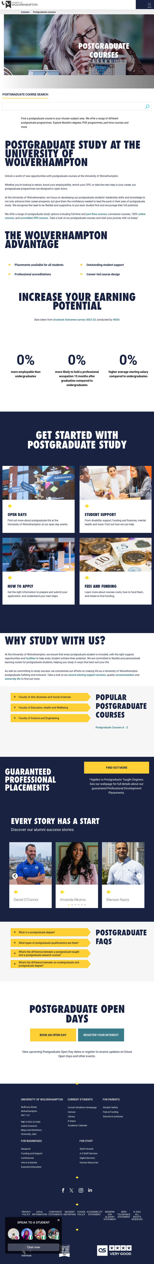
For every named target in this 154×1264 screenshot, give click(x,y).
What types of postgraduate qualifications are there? (46, 942)
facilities (31, 658)
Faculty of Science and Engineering (36, 718)
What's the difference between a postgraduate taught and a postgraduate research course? (46, 953)
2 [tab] (72, 904)
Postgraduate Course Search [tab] (25, 94)
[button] (33, 1247)
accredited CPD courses (34, 218)
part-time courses (96, 214)
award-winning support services (87, 674)
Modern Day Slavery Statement (110, 1215)
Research (26, 1148)
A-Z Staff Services (88, 1153)
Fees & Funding (110, 1111)
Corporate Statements (55, 1213)
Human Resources (89, 1162)
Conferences (27, 1157)
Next (139, 876)
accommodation (124, 674)
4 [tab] (78, 904)
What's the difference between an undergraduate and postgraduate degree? (46, 964)
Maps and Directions (31, 1129)
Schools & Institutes (113, 1116)
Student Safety (110, 1107)
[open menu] (149, 4)
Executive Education (31, 1166)
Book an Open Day (53, 1035)
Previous (15, 876)
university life (13, 678)
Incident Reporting (70, 1213)
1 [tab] (69, 904)
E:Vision (72, 1121)
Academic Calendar (77, 1125)
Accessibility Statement (94, 1213)
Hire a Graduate (29, 1162)
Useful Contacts (29, 1125)
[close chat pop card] (58, 1220)
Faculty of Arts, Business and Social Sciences (42, 697)
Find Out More (116, 767)
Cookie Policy (81, 1213)
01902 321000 (33, 1121)
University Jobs (28, 1134)
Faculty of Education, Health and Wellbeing (41, 707)
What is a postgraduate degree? (34, 932)
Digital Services (87, 1157)
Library (71, 1116)
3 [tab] (75, 904)
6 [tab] (85, 904)
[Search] (140, 4)
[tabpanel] (31, 876)
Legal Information (39, 1213)
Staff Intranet (86, 1148)
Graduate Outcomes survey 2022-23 (74, 319)
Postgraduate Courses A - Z (112, 727)
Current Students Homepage (82, 1107)
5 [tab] (82, 904)
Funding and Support (31, 1153)
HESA (116, 319)
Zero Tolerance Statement (123, 1214)
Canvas (71, 1111)
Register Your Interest (101, 1035)
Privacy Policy (26, 1213)
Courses (25, 11)
